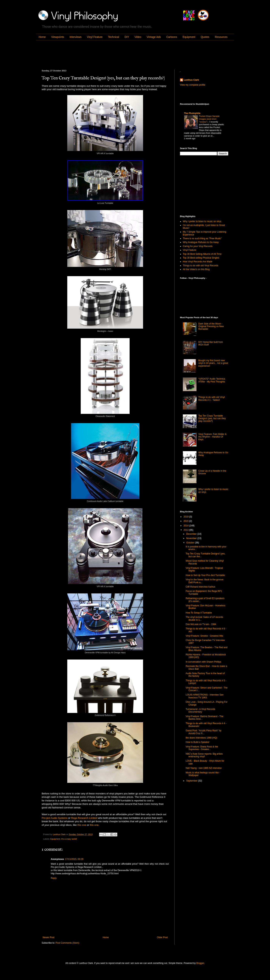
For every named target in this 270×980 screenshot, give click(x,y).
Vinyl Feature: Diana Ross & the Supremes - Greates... (202, 748)
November (191, 538)
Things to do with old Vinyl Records (200, 265)
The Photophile (192, 113)
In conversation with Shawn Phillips (203, 661)
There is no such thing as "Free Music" (202, 238)
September (192, 780)
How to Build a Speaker (197, 742)
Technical (113, 36)
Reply (54, 878)
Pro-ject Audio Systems (54, 818)
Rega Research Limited (84, 818)
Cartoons (171, 36)
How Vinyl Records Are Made (197, 261)
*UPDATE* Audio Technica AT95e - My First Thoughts (211, 380)
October (190, 542)
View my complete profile (192, 85)
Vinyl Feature (95, 36)
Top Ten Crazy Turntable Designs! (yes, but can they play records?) (212, 418)
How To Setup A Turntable (199, 612)
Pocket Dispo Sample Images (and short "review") (209, 119)
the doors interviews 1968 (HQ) (201, 737)
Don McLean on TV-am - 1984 (201, 624)
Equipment (189, 36)
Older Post (162, 937)
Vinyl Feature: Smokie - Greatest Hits (204, 636)
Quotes (205, 36)
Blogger (200, 963)
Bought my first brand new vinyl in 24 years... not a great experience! (213, 363)
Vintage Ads (154, 36)
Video (138, 36)
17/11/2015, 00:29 (74, 859)
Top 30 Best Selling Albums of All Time (202, 254)
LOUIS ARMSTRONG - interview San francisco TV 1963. (204, 696)
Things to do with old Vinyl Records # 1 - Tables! (211, 398)
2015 (186, 521)
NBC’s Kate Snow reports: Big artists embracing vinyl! (204, 755)
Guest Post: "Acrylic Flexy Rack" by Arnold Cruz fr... (203, 732)
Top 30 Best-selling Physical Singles (201, 257)
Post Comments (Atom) (67, 943)
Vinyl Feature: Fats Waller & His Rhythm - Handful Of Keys (212, 437)
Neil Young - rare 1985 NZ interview (203, 768)
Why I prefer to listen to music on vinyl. (202, 221)
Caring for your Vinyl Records (198, 246)
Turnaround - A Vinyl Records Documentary (200, 710)
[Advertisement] (111, 54)
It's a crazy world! (69, 839)
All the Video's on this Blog (196, 269)
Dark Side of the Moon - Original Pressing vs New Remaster (211, 326)
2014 (186, 525)
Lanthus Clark (191, 80)
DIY (126, 36)
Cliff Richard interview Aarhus (200, 586)
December (191, 534)
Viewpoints (57, 36)
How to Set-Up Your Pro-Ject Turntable (205, 575)
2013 (186, 530)
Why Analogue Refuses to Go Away (201, 242)
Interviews (75, 36)
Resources (221, 36)
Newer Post (48, 937)
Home (42, 36)
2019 (186, 516)
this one (81, 825)
